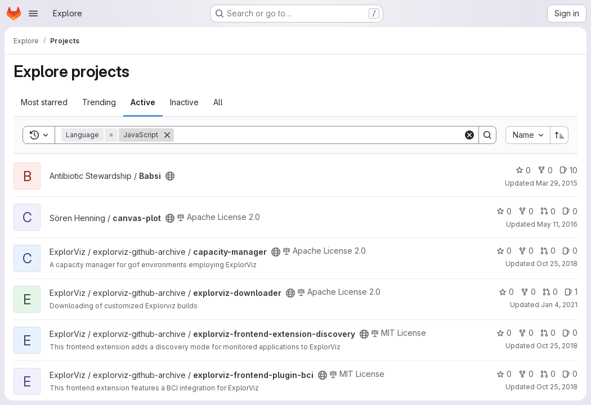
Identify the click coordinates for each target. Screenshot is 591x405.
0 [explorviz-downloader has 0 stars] (506, 291)
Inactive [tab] (184, 102)
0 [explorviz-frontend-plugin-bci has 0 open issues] (569, 374)
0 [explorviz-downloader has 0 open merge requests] (550, 291)
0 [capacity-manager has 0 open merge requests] (548, 250)
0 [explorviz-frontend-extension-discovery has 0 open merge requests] (548, 333)
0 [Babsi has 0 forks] (545, 170)
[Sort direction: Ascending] (559, 135)
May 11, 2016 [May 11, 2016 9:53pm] (557, 224)
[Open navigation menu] (33, 13)
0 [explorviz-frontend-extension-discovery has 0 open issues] (569, 333)
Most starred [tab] (44, 102)
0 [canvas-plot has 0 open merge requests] (548, 211)
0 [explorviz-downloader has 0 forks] (528, 291)
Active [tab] (143, 102)
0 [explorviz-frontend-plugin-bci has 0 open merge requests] (548, 374)
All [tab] (218, 102)
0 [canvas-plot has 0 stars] (504, 211)
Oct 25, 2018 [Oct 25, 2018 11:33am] (556, 386)
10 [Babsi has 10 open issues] (568, 170)
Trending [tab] (99, 102)
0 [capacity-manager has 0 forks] (526, 250)
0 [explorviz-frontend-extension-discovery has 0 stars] (504, 333)
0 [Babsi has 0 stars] (523, 170)
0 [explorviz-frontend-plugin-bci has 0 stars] (504, 374)
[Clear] (469, 135)
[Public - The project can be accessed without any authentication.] (169, 176)
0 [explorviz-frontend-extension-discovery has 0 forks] (526, 333)
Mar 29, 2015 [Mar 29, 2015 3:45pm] (556, 183)
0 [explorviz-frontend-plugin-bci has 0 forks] (526, 374)
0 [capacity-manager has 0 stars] (504, 250)
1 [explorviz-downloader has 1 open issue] (571, 291)
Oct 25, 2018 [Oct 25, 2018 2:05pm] (556, 345)
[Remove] (167, 135)
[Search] (318, 135)
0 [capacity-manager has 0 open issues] (569, 250)
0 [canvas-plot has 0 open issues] (569, 211)
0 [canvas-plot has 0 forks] (526, 211)
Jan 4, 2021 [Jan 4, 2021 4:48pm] (559, 304)
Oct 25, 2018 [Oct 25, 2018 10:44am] (556, 263)
